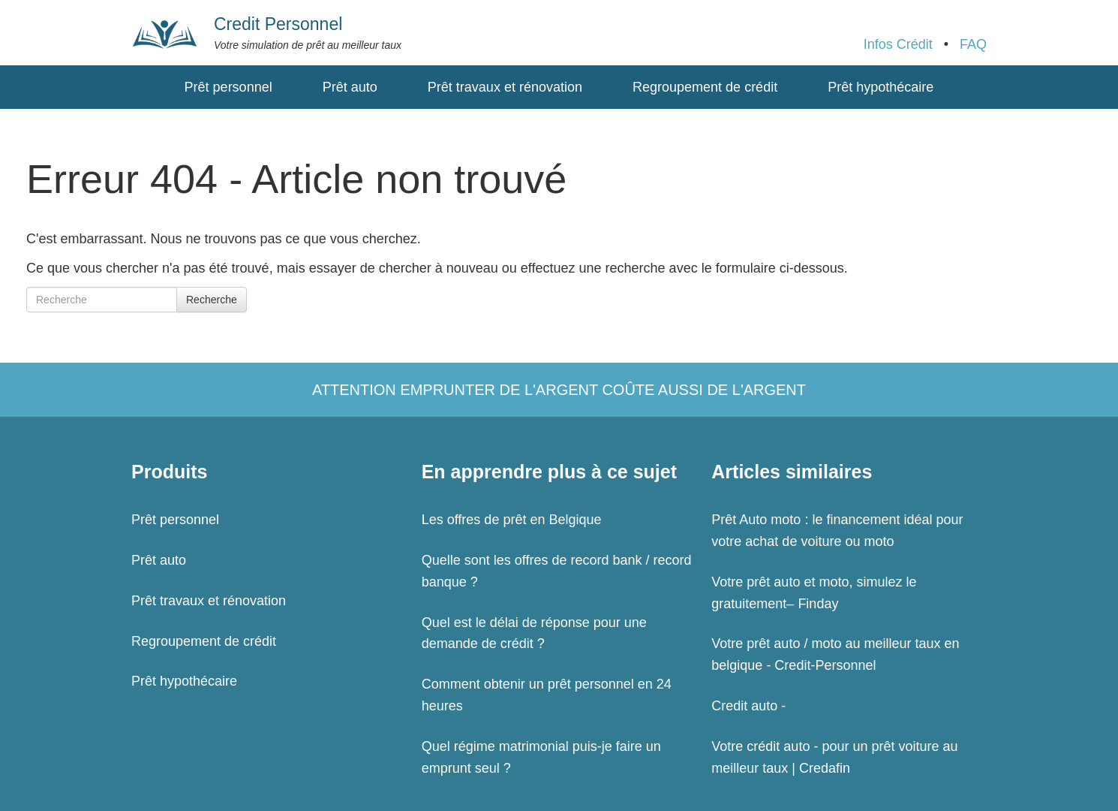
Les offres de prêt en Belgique (512, 519)
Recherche (211, 300)
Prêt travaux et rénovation (505, 87)
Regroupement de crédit (705, 87)
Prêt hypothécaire (880, 87)
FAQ (973, 44)
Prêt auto (350, 87)
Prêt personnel (228, 87)
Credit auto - (748, 705)
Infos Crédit (898, 44)
